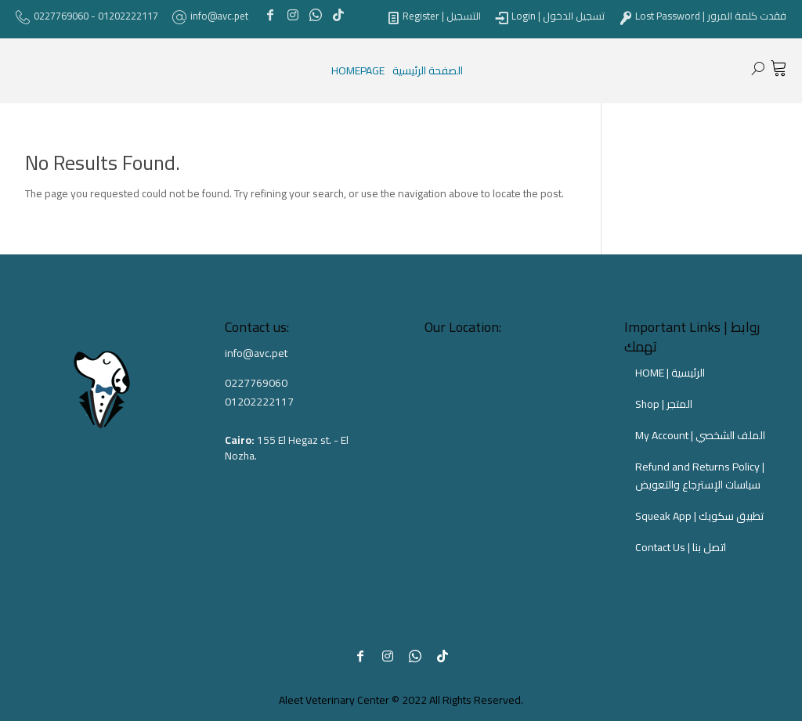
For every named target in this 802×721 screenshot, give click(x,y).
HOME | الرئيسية (670, 372)
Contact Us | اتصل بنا (680, 547)
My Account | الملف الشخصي (700, 435)
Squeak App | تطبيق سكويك (699, 516)
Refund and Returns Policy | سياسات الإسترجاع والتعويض (699, 476)
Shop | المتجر (663, 404)
